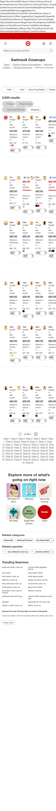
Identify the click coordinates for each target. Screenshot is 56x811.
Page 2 (14, 438)
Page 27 (18, 450)
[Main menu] (5, 43)
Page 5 (36, 438)
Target (6, 64)
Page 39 (18, 456)
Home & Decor (18, 4)
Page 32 (9, 453)
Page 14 (9, 444)
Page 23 (35, 447)
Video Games (29, 13)
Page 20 (9, 447)
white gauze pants (35, 576)
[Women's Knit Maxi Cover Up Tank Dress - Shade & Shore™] (26, 197)
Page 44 (9, 459)
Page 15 (18, 444)
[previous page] (20, 434)
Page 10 (25, 441)
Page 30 (44, 450)
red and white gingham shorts (37, 568)
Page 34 (27, 453)
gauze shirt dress (35, 587)
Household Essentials (24, 7)
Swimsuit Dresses (25, 540)
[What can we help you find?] (28, 51)
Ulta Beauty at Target (19, 19)
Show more (8, 623)
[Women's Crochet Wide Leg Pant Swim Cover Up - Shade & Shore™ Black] (26, 301)
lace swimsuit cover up (16, 551)
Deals (9, 22)
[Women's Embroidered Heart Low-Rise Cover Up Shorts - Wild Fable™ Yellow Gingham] (15, 241)
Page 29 (35, 450)
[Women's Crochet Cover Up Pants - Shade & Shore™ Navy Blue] (39, 406)
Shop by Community (38, 19)
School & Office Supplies (17, 16)
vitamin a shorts (34, 591)
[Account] (44, 43)
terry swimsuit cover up (11, 584)
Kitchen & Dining (33, 4)
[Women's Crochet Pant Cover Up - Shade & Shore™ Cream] (13, 196)
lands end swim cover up (12, 567)
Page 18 (44, 444)
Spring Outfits (45, 22)
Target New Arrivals (9, 1)
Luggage (23, 10)
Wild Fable (11, 140)
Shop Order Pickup (29, 28)
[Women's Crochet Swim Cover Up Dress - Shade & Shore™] (39, 196)
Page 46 (27, 459)
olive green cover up (10, 576)
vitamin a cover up (9, 580)
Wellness (15, 10)
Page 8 (9, 441)
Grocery (10, 7)
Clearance (17, 22)
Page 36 (44, 453)
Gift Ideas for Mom (26, 1)
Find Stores (40, 31)
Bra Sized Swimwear (45, 540)
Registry (11, 31)
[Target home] (28, 43)
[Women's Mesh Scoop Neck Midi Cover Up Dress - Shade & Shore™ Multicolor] (40, 301)
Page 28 (27, 450)
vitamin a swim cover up (12, 605)
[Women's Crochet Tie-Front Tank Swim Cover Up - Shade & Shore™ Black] (13, 406)
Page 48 (44, 459)
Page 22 (27, 447)
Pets (8, 19)
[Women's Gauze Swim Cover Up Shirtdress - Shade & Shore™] (27, 406)
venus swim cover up (37, 584)
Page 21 (18, 447)
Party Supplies (35, 16)
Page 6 (44, 438)
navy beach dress (35, 573)
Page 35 (35, 453)
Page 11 (34, 441)
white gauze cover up (11, 587)
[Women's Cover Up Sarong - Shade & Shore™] (26, 241)
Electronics (17, 13)
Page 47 (35, 459)
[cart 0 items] (50, 43)
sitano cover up (34, 605)
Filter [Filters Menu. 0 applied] (7, 89)
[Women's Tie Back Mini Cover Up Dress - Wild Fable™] (13, 345)
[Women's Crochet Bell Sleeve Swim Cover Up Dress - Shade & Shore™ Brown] (39, 135)
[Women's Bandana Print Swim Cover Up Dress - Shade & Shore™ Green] (13, 301)
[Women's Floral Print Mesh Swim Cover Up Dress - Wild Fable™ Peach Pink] (39, 241)
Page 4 (29, 438)
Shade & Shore (37, 140)
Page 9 (17, 441)
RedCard (19, 31)
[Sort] (20, 90)
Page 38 (9, 456)
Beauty (42, 7)
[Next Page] (51, 540)
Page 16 (27, 444)
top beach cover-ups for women (12, 592)
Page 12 (42, 441)
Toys (10, 13)
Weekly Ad (16, 28)
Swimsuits (8, 540)
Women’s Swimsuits (23, 67)
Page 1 (6, 438)
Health (8, 10)
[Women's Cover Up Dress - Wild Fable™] (39, 345)
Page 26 (9, 450)
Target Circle (29, 31)
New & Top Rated (37, 89)
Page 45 (18, 459)
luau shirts (6, 573)
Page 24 (44, 447)
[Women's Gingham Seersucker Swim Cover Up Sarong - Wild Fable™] (14, 135)
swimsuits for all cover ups (39, 602)
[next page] (36, 434)
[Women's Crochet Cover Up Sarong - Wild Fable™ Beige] (26, 135)
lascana (5, 602)
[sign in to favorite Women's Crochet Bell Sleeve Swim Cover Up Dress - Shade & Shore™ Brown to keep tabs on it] (42, 147)
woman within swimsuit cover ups (40, 597)
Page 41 (35, 456)
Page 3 (21, 438)
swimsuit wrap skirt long (12, 596)
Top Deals (40, 25)
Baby (36, 7)
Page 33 (18, 453)
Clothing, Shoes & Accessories (27, 64)
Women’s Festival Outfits (24, 25)
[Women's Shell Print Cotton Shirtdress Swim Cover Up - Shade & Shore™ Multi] (27, 345)
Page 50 (29, 462)
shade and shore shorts (38, 580)
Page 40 (27, 456)
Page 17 (35, 444)
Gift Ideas (46, 16)
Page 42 (44, 456)
